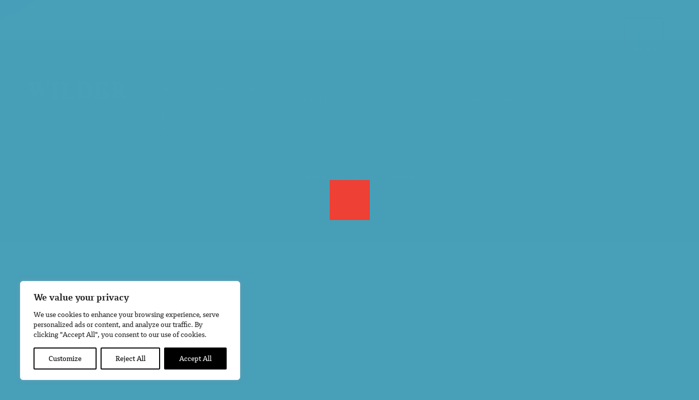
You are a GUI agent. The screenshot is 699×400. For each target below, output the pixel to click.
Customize (65, 358)
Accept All (195, 358)
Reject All (131, 358)
